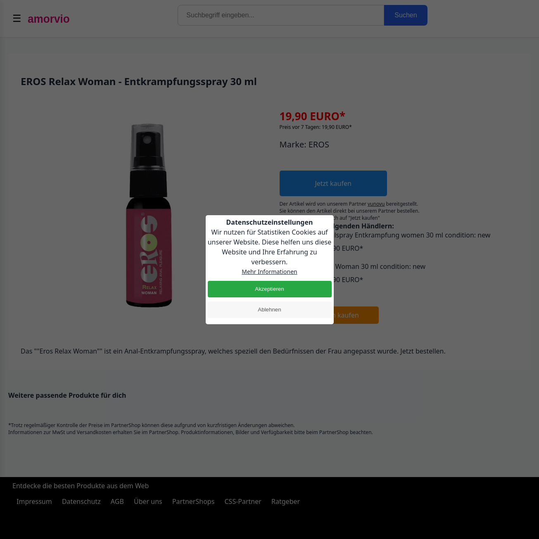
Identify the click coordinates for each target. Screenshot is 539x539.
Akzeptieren (269, 289)
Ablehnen (269, 309)
